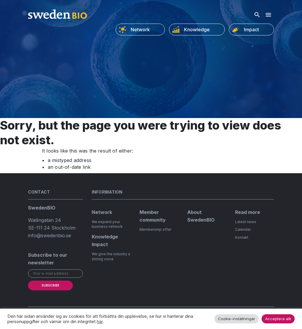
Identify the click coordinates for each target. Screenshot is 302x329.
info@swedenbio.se (49, 235)
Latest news (245, 222)
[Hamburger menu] (268, 15)
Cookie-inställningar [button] (236, 318)
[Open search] (257, 15)
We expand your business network (107, 224)
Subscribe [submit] (50, 285)
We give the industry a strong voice (111, 256)
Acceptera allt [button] (278, 318)
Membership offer (155, 229)
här (100, 321)
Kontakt (241, 237)
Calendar (243, 229)
